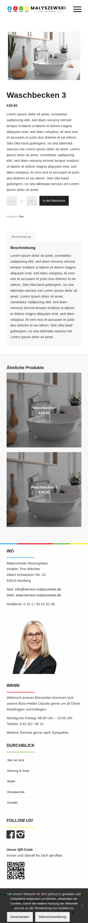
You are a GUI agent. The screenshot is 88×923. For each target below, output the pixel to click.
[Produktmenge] (22, 201)
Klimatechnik (16, 792)
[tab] (21, 237)
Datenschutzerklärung (52, 917)
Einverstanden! (20, 917)
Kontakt (12, 802)
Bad (21, 216)
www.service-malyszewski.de (38, 595)
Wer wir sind (15, 760)
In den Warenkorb (54, 200)
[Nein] (82, 905)
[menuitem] (75, 9)
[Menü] (75, 9)
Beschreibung (21, 236)
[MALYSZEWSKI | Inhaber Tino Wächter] (36, 9)
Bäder (11, 781)
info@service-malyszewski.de (38, 589)
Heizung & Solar (18, 770)
